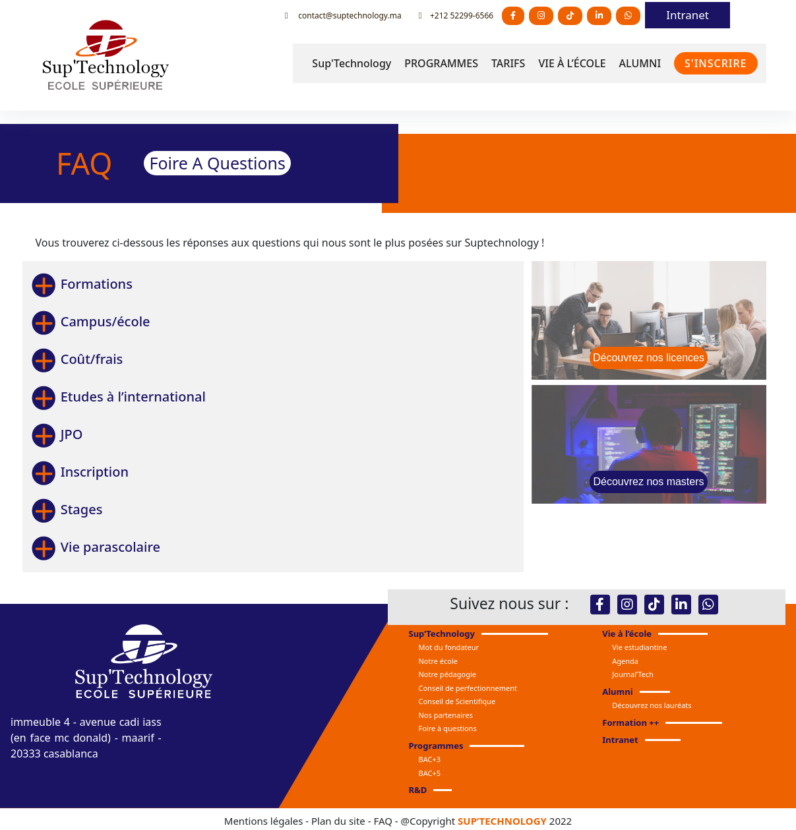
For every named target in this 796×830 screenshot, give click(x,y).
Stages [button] (66, 509)
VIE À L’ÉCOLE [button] (571, 63)
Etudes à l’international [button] (118, 396)
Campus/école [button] (90, 321)
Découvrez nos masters (648, 481)
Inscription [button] (79, 472)
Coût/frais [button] (76, 359)
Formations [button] (81, 284)
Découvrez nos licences (648, 357)
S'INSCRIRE (716, 63)
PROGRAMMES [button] (441, 63)
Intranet (687, 14)
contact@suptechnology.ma (343, 15)
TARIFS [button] (508, 63)
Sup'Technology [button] (351, 63)
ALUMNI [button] (640, 63)
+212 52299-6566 (456, 15)
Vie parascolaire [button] (95, 547)
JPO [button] (56, 434)
